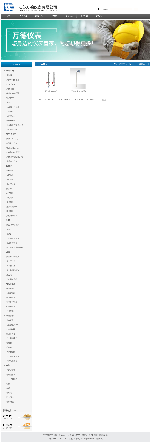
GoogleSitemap (88, 439)
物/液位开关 (11, 134)
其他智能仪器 (11, 361)
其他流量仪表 (11, 216)
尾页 (61, 99)
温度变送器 (10, 229)
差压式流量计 (11, 184)
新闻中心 (38, 16)
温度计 (9, 234)
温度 (8, 220)
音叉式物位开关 (12, 148)
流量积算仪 (10, 334)
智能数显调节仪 (12, 325)
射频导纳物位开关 (13, 152)
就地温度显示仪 (12, 238)
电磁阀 (9, 393)
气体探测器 (10, 352)
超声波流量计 (11, 207)
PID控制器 (10, 329)
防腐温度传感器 (12, 225)
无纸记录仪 (10, 320)
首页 (8, 16)
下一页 (54, 99)
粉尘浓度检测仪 (12, 356)
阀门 (8, 365)
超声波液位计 (11, 116)
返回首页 (99, 439)
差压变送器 (10, 266)
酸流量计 (10, 189)
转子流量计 (10, 193)
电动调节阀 (10, 375)
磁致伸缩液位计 (12, 93)
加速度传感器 (11, 302)
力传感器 (10, 311)
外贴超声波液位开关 (14, 157)
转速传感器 (10, 297)
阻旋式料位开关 (12, 139)
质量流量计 (10, 202)
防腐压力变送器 (12, 257)
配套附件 (10, 397)
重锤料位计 (10, 75)
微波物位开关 (11, 143)
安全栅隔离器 (11, 338)
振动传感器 (10, 288)
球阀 (8, 384)
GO (104, 99)
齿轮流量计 (10, 198)
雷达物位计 (10, 98)
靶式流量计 (10, 211)
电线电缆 (10, 402)
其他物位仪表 (11, 130)
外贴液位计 (10, 89)
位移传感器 (10, 307)
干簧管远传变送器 (78, 91)
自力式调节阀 (11, 379)
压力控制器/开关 (13, 270)
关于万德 (23, 16)
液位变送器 (10, 102)
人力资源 (84, 16)
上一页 (47, 99)
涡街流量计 (10, 180)
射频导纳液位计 (12, 80)
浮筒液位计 (10, 111)
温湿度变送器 (11, 243)
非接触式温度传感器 (14, 247)
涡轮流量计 (10, 175)
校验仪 (9, 343)
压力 (8, 252)
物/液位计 (10, 71)
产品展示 (54, 16)
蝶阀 (8, 388)
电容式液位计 (11, 84)
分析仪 (9, 347)
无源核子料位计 (12, 107)
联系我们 (99, 16)
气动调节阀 (10, 370)
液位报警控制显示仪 (14, 125)
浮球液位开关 (11, 161)
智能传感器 (10, 284)
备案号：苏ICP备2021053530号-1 (95, 435)
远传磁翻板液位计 (52, 91)
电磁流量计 (10, 170)
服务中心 (69, 16)
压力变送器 (10, 261)
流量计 (9, 166)
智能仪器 (10, 316)
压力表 (9, 275)
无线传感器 (10, 293)
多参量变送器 (11, 279)
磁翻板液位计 (11, 120)
